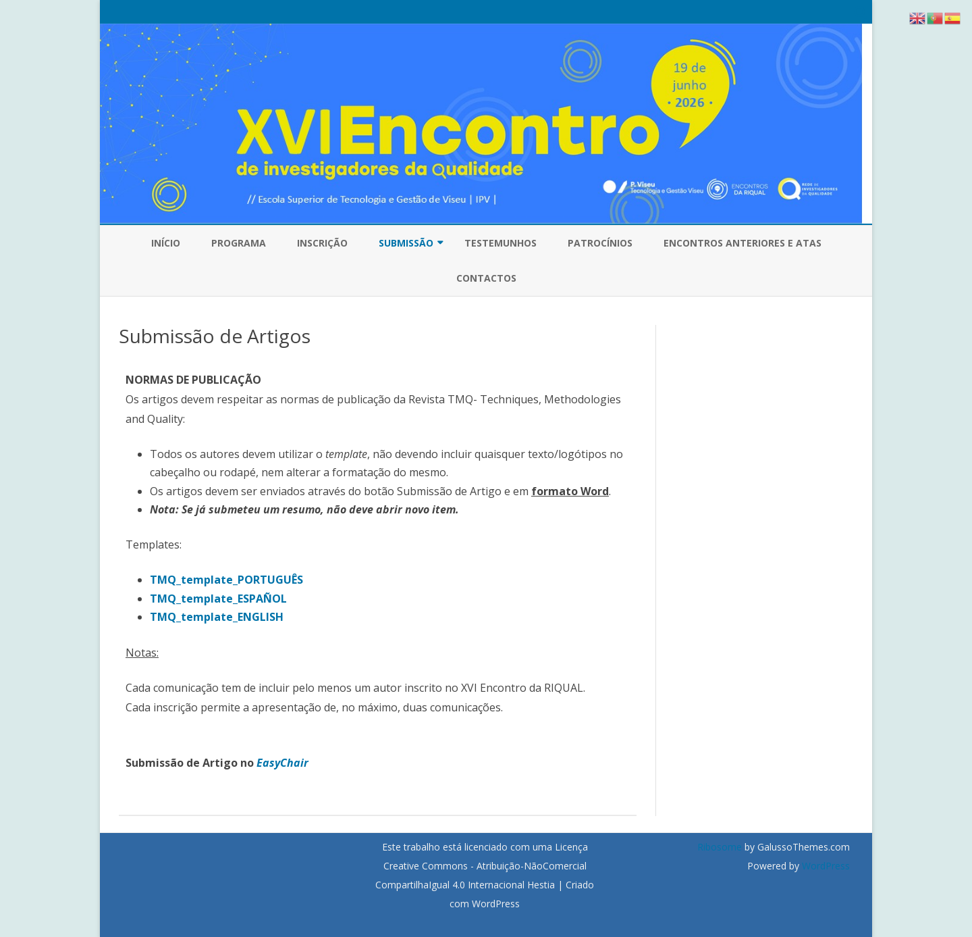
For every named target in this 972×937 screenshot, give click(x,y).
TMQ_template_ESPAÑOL (218, 598)
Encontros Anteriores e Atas (742, 242)
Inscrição (322, 242)
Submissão (406, 242)
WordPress (824, 865)
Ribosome (719, 846)
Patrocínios (600, 242)
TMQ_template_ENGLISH (217, 616)
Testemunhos (500, 242)
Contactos (486, 278)
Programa (238, 242)
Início (165, 242)
